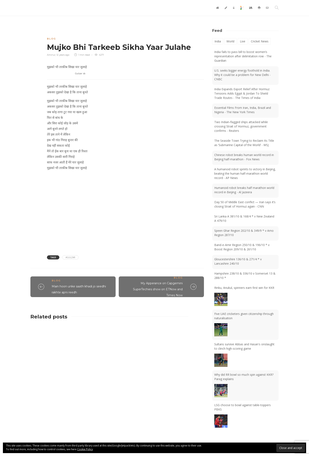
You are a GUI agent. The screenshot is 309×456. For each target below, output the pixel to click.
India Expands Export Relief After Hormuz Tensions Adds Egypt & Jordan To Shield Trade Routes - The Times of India (241, 93)
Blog (51, 38)
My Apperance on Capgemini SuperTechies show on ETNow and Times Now (158, 289)
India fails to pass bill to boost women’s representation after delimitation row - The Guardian (243, 56)
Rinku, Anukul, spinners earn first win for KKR (244, 288)
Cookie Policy (85, 449)
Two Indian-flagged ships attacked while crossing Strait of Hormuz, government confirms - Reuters (241, 126)
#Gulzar (70, 257)
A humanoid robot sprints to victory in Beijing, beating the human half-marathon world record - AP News (245, 173)
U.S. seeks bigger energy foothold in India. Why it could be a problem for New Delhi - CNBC (242, 74)
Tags (53, 257)
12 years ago (62, 54)
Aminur (51, 54)
